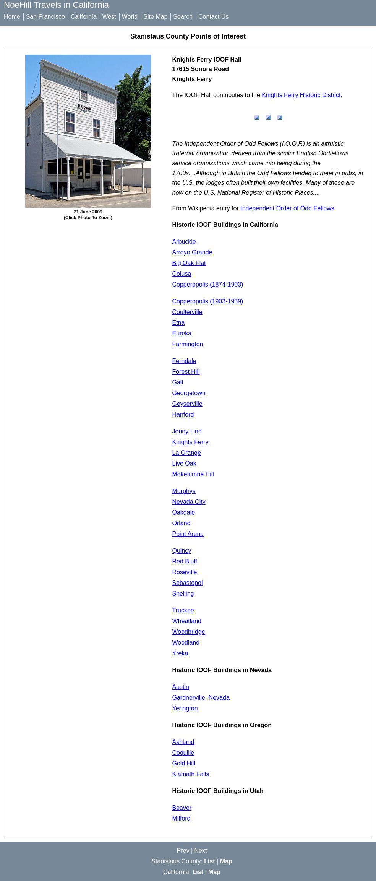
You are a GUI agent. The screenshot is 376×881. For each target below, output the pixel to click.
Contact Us (213, 16)
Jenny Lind (187, 431)
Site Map (155, 16)
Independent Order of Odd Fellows (287, 208)
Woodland (186, 642)
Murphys (184, 491)
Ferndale (184, 361)
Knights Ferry (190, 442)
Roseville (184, 572)
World (130, 16)
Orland (181, 523)
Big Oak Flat (189, 263)
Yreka (180, 653)
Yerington (185, 708)
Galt (177, 382)
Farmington (187, 344)
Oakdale (183, 512)
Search (183, 16)
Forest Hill (186, 371)
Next (200, 850)
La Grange (186, 452)
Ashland (183, 742)
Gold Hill (183, 763)
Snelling (183, 593)
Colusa (181, 273)
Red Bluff (185, 561)
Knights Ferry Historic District (301, 95)
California (84, 16)
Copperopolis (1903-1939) (207, 301)
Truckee (183, 610)
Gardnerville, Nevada (201, 697)
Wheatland (187, 621)
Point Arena (188, 534)
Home (12, 16)
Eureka (182, 333)
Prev (183, 850)
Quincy (181, 550)
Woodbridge (188, 632)
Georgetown (189, 393)
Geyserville (187, 404)
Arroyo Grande (192, 252)
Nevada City (189, 501)
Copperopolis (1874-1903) (207, 284)
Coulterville (187, 312)
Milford (181, 818)
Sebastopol (187, 583)
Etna (178, 322)
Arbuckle (184, 241)
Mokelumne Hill (193, 474)
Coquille (183, 752)
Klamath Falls (190, 774)
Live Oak (184, 463)
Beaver (182, 807)
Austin (180, 687)
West (109, 16)
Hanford (183, 414)
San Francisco (45, 16)
